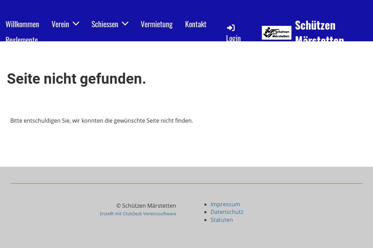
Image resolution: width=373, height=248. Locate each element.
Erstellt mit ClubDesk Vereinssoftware (138, 213)
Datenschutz (227, 212)
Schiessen (110, 23)
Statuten (222, 220)
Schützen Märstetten (319, 32)
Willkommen (22, 23)
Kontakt (195, 23)
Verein (65, 23)
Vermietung (157, 23)
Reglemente (22, 39)
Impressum (226, 204)
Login (233, 33)
